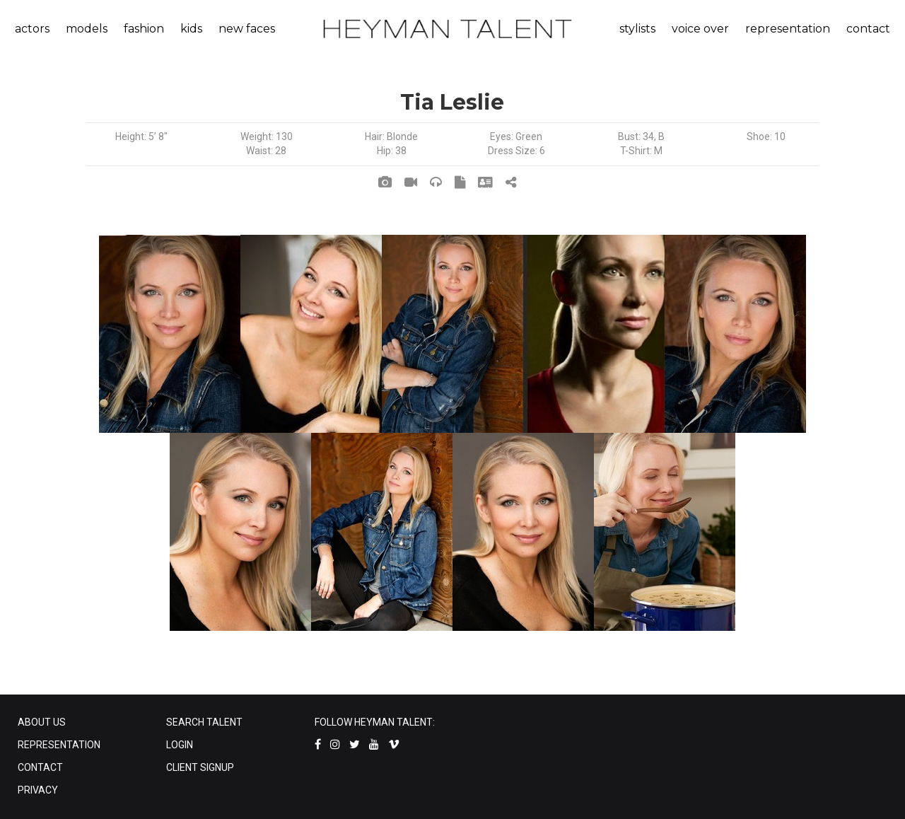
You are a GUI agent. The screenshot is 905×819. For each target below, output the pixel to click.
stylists (637, 28)
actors (32, 28)
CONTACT (40, 767)
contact (868, 28)
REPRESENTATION (59, 744)
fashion (144, 28)
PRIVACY (38, 790)
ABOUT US (42, 722)
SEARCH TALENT (204, 722)
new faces (246, 28)
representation (787, 28)
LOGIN (179, 744)
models (86, 28)
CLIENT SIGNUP (200, 767)
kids (191, 28)
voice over (700, 28)
